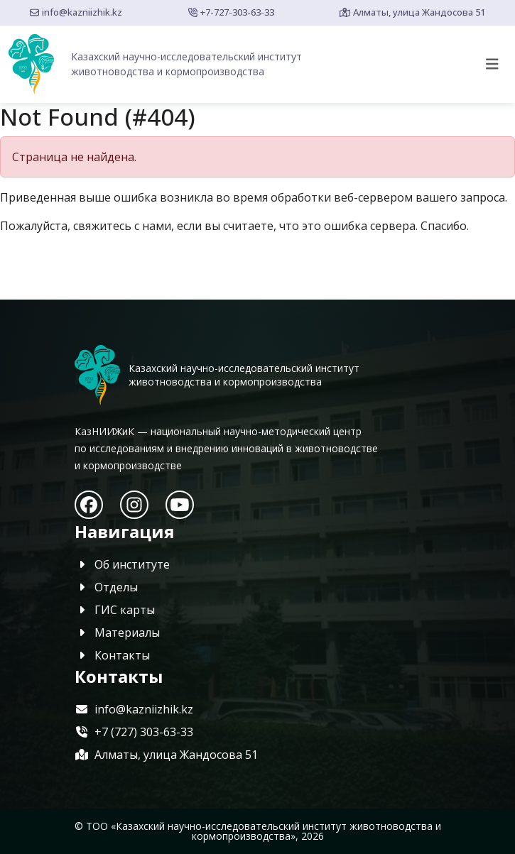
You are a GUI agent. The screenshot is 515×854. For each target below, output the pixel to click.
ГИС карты (115, 610)
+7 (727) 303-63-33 (134, 732)
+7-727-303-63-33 (231, 12)
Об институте (122, 564)
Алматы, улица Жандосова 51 (412, 12)
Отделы (106, 587)
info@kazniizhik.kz (76, 12)
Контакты (112, 655)
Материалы (117, 632)
